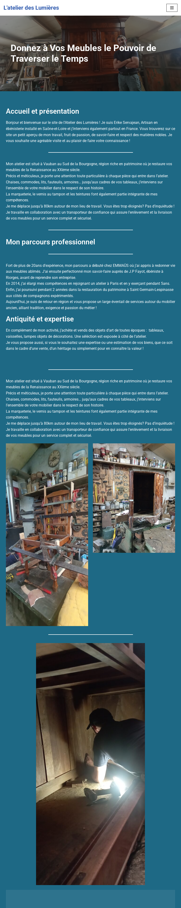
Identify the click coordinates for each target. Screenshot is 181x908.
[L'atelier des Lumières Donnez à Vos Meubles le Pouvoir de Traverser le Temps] (31, 7)
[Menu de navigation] (171, 8)
